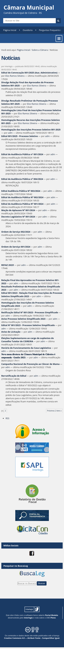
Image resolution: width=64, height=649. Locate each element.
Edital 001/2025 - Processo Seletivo (19, 136)
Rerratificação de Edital (13, 375)
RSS (7, 418)
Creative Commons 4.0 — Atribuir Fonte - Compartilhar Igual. (32, 638)
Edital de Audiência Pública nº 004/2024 (22, 178)
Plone (53, 617)
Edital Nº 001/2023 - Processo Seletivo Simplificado (28, 325)
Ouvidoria (28, 30)
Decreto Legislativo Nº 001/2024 (18, 216)
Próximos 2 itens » (54, 411)
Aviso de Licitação (10, 331)
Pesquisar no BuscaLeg (15, 565)
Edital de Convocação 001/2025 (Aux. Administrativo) (29, 72)
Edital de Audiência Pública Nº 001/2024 (22, 203)
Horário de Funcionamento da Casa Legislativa (26, 347)
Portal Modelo (51, 615)
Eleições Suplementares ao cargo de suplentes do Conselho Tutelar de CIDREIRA (27, 340)
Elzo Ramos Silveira (15, 75)
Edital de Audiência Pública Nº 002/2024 (22, 197)
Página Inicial (9, 30)
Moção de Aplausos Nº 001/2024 (18, 210)
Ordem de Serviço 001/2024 (15, 246)
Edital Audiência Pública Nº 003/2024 (20, 190)
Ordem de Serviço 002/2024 (15, 231)
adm (10, 132)
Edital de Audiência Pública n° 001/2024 (22, 154)
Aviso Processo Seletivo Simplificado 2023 (23, 318)
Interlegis (28, 617)
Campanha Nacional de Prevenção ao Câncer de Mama (30, 364)
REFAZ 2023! (7, 265)
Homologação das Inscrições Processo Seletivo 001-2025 (30, 129)
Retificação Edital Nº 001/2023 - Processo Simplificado (29, 312)
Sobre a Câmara (40, 49)
